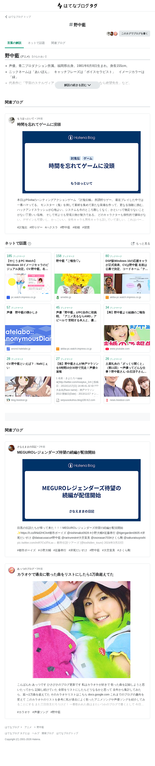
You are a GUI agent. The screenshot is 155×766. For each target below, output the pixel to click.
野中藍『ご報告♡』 (69, 260)
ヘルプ (35, 733)
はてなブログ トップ (18, 16)
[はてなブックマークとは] (29, 243)
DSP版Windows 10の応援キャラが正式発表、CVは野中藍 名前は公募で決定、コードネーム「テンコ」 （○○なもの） (127, 265)
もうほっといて (25, 118)
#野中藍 (65, 227)
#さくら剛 (123, 550)
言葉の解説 (14, 42)
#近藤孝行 (59, 550)
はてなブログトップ (67, 733)
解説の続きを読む (77, 85)
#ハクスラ (51, 227)
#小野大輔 (44, 550)
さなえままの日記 (27, 446)
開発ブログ (48, 733)
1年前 (40, 118)
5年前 (40, 568)
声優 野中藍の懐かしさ (22, 312)
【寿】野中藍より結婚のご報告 (125, 312)
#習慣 (86, 227)
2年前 (42, 446)
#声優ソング (40, 712)
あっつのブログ (25, 568)
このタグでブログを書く (134, 33)
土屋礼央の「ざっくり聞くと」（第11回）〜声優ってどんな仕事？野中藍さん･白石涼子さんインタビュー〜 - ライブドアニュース (127, 368)
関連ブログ (58, 42)
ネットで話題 (36, 42)
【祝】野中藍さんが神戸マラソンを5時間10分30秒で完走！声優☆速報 (77, 367)
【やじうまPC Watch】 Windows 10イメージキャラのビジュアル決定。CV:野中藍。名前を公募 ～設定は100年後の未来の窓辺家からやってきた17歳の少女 (28, 265)
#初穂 (76, 227)
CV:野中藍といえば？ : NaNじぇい (27, 365)
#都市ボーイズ (26, 550)
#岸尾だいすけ (78, 550)
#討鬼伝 (22, 227)
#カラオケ (23, 712)
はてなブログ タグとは (17, 733)
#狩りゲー (36, 227)
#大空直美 (108, 550)
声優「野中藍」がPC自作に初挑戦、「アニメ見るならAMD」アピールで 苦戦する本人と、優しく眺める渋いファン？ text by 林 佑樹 (77, 317)
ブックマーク (16, 256)
